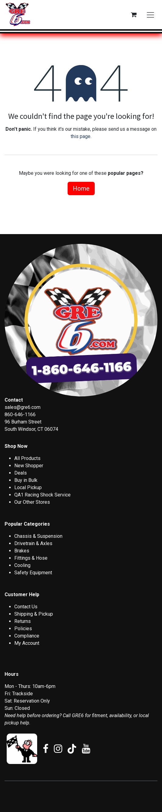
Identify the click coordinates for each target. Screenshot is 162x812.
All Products (27, 458)
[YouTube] (86, 749)
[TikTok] (71, 749)
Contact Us (25, 607)
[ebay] (21, 748)
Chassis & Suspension (38, 536)
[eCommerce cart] (133, 14)
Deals (20, 473)
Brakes (21, 551)
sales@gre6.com (22, 407)
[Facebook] (46, 749)
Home (81, 188)
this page (80, 136)
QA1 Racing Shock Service (42, 495)
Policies (23, 628)
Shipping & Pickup (33, 614)
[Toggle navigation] (150, 14)
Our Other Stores (32, 502)
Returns (22, 621)
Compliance (26, 636)
